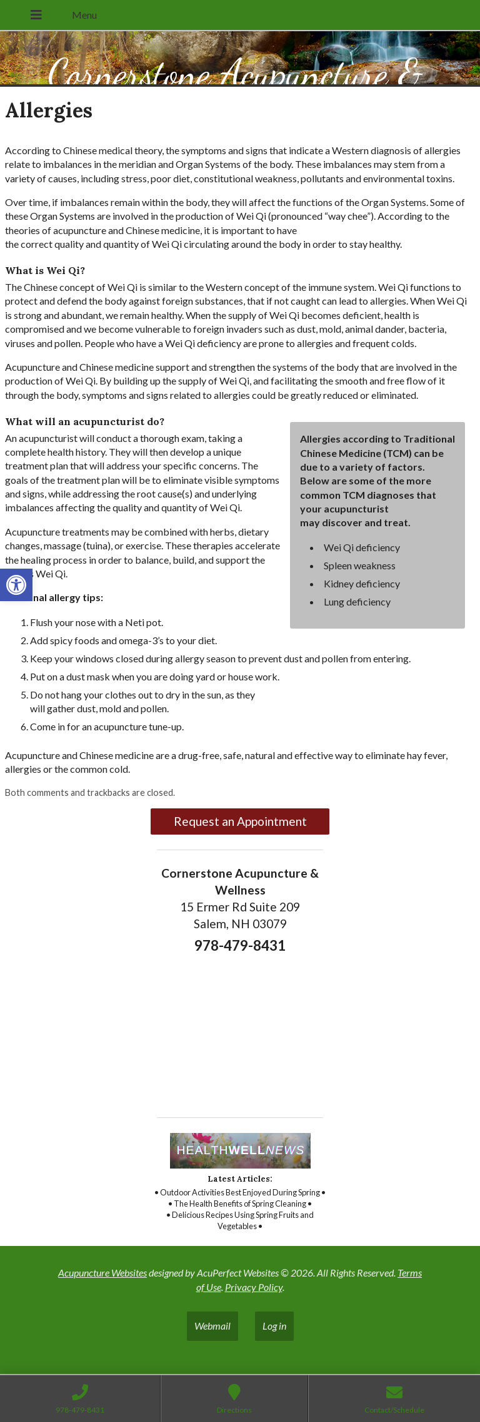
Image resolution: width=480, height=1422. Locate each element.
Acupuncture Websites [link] (102, 1272)
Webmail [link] (212, 1325)
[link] (16, 585)
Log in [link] (274, 1325)
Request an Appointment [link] (240, 821)
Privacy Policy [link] (253, 1287)
